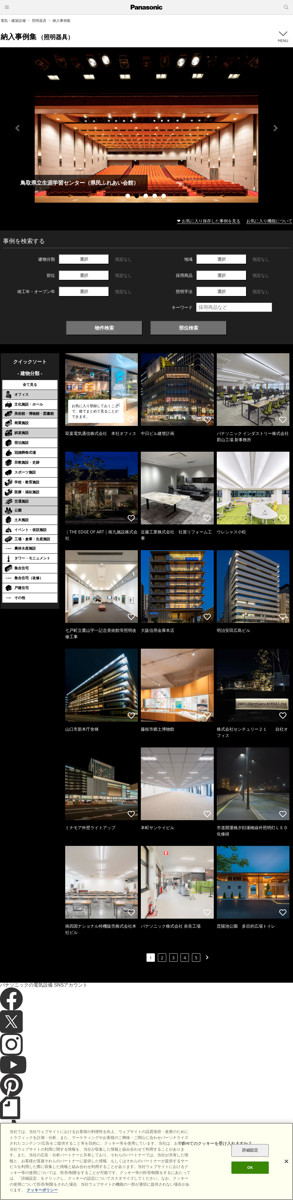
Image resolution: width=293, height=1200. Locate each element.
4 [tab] (155, 197)
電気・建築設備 (13, 20)
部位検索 (188, 327)
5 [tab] (164, 197)
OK (250, 1167)
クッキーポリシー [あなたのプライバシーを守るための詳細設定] (42, 1190)
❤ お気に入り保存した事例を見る (208, 221)
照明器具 (39, 20)
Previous (17, 128)
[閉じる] (286, 1161)
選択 (84, 259)
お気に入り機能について (269, 221)
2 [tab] (138, 197)
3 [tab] (146, 197)
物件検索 (104, 327)
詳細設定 (250, 1150)
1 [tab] (129, 197)
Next (276, 128)
